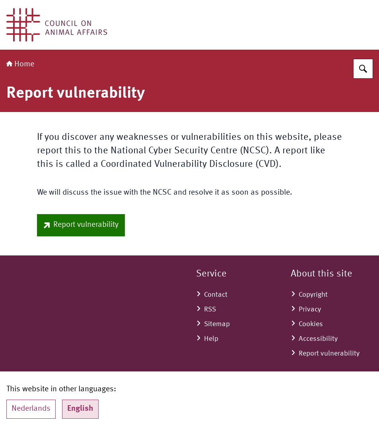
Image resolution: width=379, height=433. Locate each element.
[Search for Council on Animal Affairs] (363, 68)
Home (20, 64)
